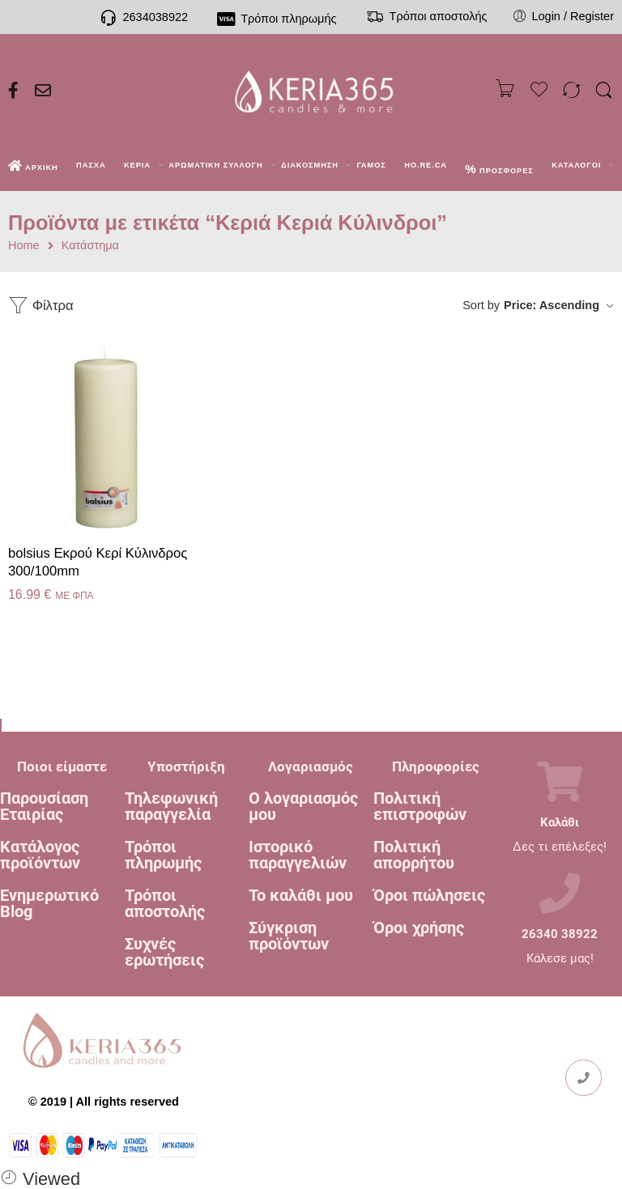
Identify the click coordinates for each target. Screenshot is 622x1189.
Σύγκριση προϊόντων (289, 935)
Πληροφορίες (435, 766)
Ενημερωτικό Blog (49, 903)
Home (24, 246)
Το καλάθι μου (301, 895)
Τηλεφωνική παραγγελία (171, 806)
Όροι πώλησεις (429, 895)
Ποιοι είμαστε (62, 766)
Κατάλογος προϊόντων (40, 855)
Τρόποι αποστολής (165, 903)
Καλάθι (559, 823)
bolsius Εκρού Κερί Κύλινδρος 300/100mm (97, 562)
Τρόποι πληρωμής (163, 855)
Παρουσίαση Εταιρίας (44, 806)
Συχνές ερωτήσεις (164, 952)
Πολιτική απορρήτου (413, 855)
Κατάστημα (90, 246)
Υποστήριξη (186, 766)
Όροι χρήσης (418, 927)
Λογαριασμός (310, 766)
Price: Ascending (551, 305)
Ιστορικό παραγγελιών (298, 855)
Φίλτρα (41, 305)
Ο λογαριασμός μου (303, 806)
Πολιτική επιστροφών (419, 806)
